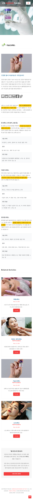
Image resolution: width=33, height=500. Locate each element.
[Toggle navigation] (28, 3)
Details (16, 310)
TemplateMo (12, 490)
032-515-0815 (16, 473)
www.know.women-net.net (19, 489)
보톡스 (14, 22)
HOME (8, 22)
